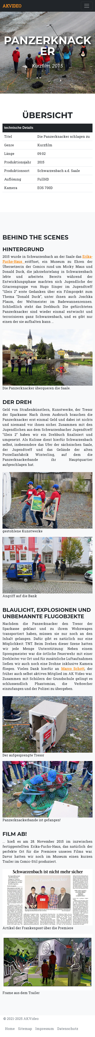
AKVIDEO (11, 6)
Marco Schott (73, 668)
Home (10, 1028)
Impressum (44, 1028)
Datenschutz (67, 1028)
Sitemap (25, 1028)
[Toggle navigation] (87, 6)
